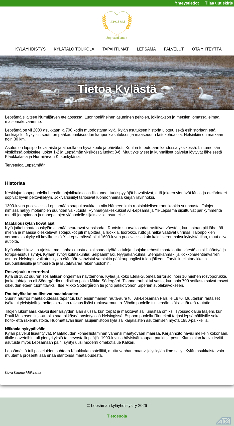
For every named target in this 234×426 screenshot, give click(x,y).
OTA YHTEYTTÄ (207, 49)
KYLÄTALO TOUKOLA (74, 49)
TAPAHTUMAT (115, 49)
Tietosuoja (117, 416)
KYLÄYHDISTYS (30, 49)
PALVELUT (174, 49)
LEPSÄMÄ (146, 49)
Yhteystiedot (187, 3)
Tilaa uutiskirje (219, 3)
